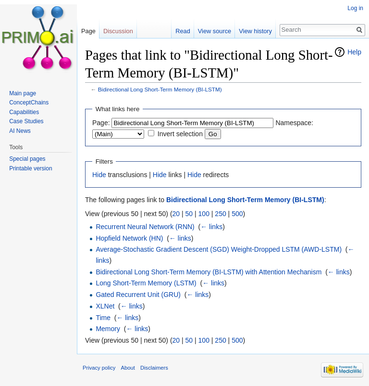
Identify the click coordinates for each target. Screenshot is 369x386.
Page (88, 31)
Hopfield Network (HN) (129, 238)
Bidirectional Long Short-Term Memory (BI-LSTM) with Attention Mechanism (208, 272)
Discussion (118, 31)
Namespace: (294, 123)
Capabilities (24, 112)
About (128, 368)
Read (182, 31)
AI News (20, 131)
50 (189, 214)
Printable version (30, 168)
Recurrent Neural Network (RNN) (145, 227)
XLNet (105, 306)
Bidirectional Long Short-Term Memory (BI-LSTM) (160, 89)
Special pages (27, 158)
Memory (108, 329)
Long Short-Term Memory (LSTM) (146, 283)
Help (354, 52)
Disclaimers (154, 368)
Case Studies (26, 121)
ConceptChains (29, 102)
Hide (99, 175)
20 (176, 214)
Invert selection (180, 134)
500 (237, 214)
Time (103, 318)
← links (211, 227)
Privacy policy (99, 368)
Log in (355, 8)
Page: (101, 123)
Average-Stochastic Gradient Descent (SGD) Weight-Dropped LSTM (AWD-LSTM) (219, 249)
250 (220, 214)
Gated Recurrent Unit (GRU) (138, 294)
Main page (22, 93)
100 (203, 214)
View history (255, 31)
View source (214, 31)
